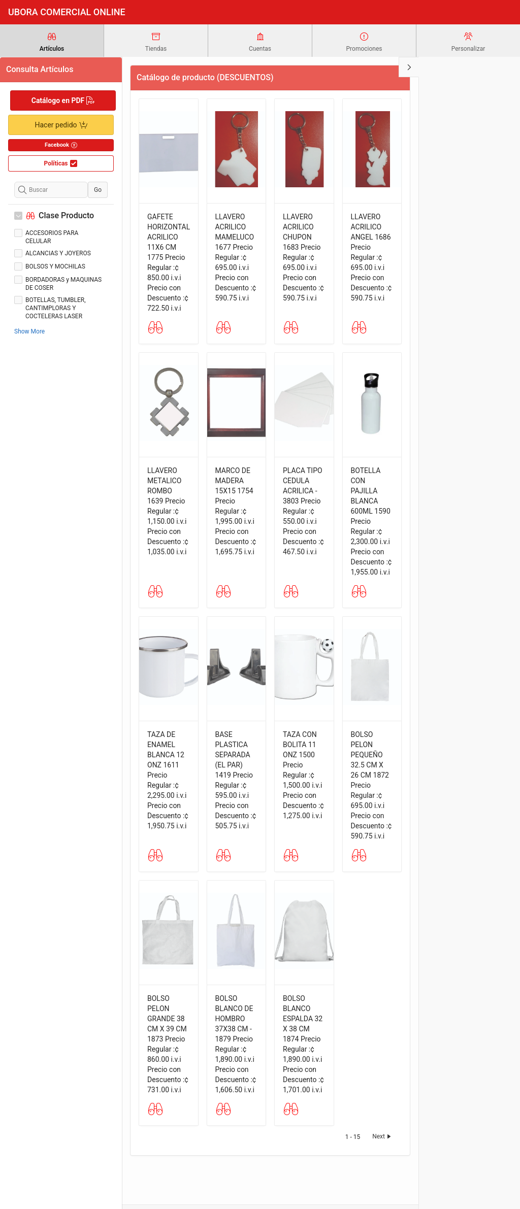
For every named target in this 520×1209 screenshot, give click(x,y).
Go (98, 189)
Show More (29, 331)
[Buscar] (51, 190)
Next (382, 1136)
